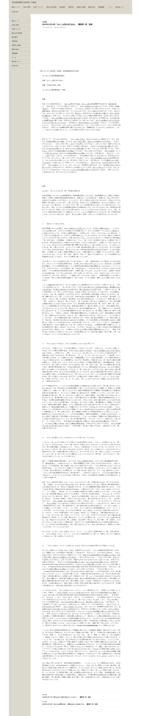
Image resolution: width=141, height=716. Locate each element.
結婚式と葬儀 (81, 7)
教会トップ (15, 7)
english (15, 12)
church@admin (61, 27)
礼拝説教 (44, 22)
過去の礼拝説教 (51, 7)
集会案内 (62, 7)
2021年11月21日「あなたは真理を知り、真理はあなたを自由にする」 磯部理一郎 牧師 (81, 703)
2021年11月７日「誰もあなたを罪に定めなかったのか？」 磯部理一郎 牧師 (81, 696)
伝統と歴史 (27, 7)
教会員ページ (119, 7)
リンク (110, 7)
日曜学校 (71, 7)
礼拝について (37, 7)
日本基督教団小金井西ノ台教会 (24, 2)
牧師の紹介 (91, 7)
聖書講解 (101, 7)
